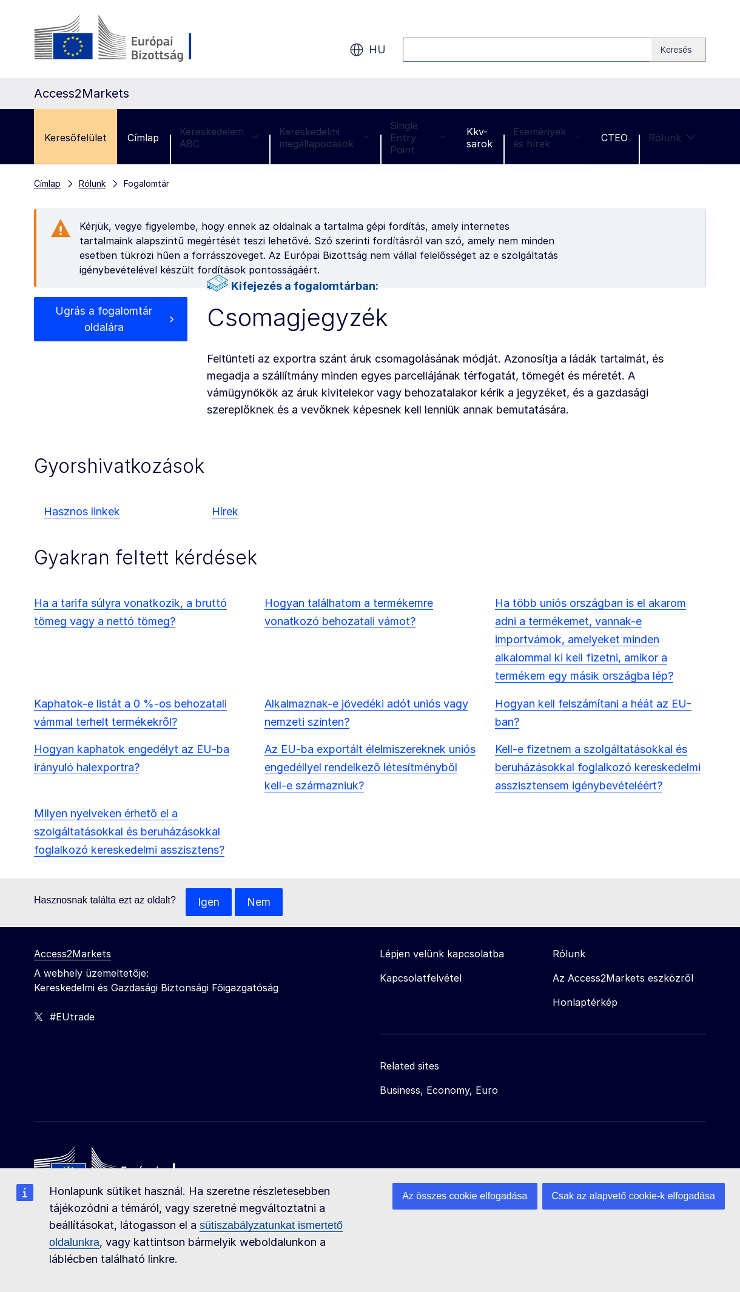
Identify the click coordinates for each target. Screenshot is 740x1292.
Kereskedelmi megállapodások (324, 138)
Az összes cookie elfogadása (464, 1196)
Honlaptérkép (585, 1003)
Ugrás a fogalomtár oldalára (104, 320)
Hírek (225, 511)
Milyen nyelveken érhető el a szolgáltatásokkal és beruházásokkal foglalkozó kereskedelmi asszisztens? (129, 831)
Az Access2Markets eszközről (623, 978)
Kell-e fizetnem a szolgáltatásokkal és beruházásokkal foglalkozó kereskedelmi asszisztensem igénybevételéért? (598, 767)
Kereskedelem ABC (219, 138)
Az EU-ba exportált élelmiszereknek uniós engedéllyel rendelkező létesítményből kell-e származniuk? (370, 767)
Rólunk (672, 138)
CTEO (614, 138)
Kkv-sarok (479, 138)
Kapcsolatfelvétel (421, 978)
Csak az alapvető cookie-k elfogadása (634, 1196)
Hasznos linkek (82, 511)
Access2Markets (72, 954)
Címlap (143, 138)
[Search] (678, 50)
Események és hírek (546, 138)
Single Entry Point (418, 137)
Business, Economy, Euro (439, 1091)
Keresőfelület (75, 138)
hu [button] (367, 49)
